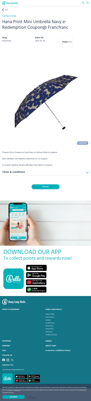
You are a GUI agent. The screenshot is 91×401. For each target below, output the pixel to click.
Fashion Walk (50, 314)
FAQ (4, 350)
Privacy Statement (14, 390)
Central (48, 320)
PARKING (6, 345)
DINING (49, 341)
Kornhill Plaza (50, 323)
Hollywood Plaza (51, 334)
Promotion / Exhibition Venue (58, 350)
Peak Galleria (50, 317)
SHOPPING (6, 341)
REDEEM (45, 186)
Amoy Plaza (50, 326)
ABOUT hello (51, 345)
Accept (13, 397)
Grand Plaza (50, 329)
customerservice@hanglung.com (13, 369)
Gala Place (49, 332)
